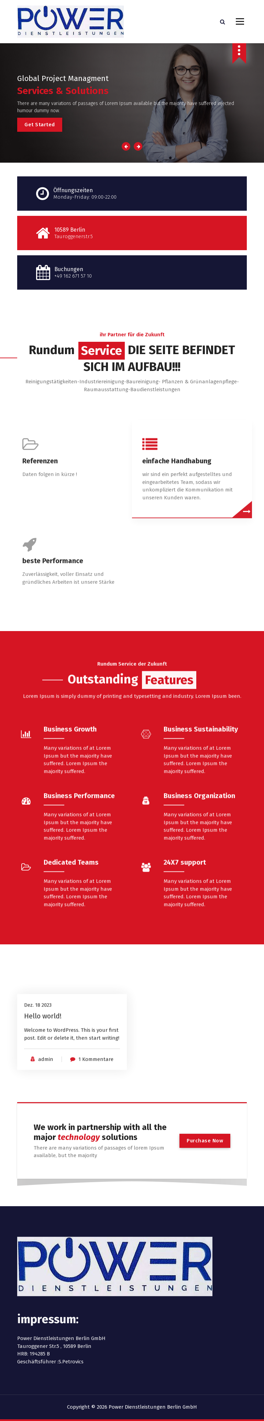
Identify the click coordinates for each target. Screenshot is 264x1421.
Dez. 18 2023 (38, 1040)
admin (45, 1094)
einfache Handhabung (176, 540)
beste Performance (52, 640)
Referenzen (40, 540)
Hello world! (43, 1051)
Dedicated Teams (71, 945)
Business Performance (79, 879)
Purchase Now (205, 1141)
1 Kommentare (95, 1094)
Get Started (39, 124)
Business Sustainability (201, 812)
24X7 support (185, 945)
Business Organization (199, 879)
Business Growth (70, 812)
